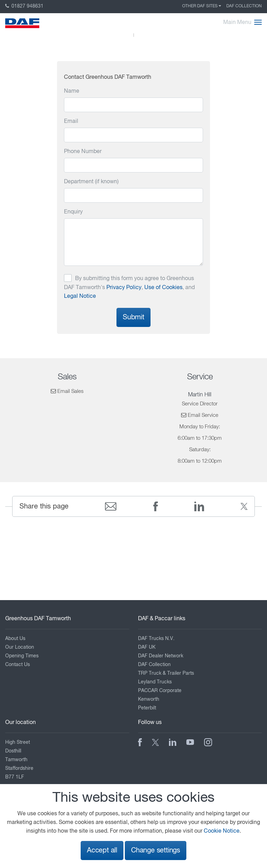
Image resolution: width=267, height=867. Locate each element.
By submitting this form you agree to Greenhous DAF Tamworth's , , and (129, 287)
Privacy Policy (123, 288)
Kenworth (148, 699)
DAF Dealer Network (160, 656)
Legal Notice (80, 296)
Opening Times (22, 656)
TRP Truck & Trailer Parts (166, 673)
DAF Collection (244, 6)
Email (71, 121)
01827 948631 (24, 6)
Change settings (155, 850)
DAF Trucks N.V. (156, 638)
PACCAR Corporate (159, 690)
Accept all (102, 850)
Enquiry (73, 212)
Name (71, 91)
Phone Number (83, 151)
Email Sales (70, 391)
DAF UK (146, 647)
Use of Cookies (163, 288)
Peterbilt (147, 708)
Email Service (203, 415)
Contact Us (17, 664)
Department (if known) (91, 182)
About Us (15, 638)
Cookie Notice (222, 831)
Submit (133, 317)
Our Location (19, 647)
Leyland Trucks (155, 682)
